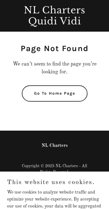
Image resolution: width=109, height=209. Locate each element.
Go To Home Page (54, 93)
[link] (54, 23)
